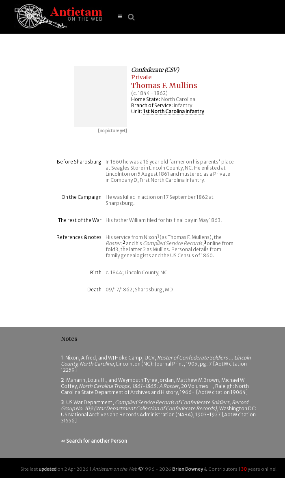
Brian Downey (187, 469)
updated (47, 469)
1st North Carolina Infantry (173, 111)
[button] (120, 17)
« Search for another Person (94, 441)
